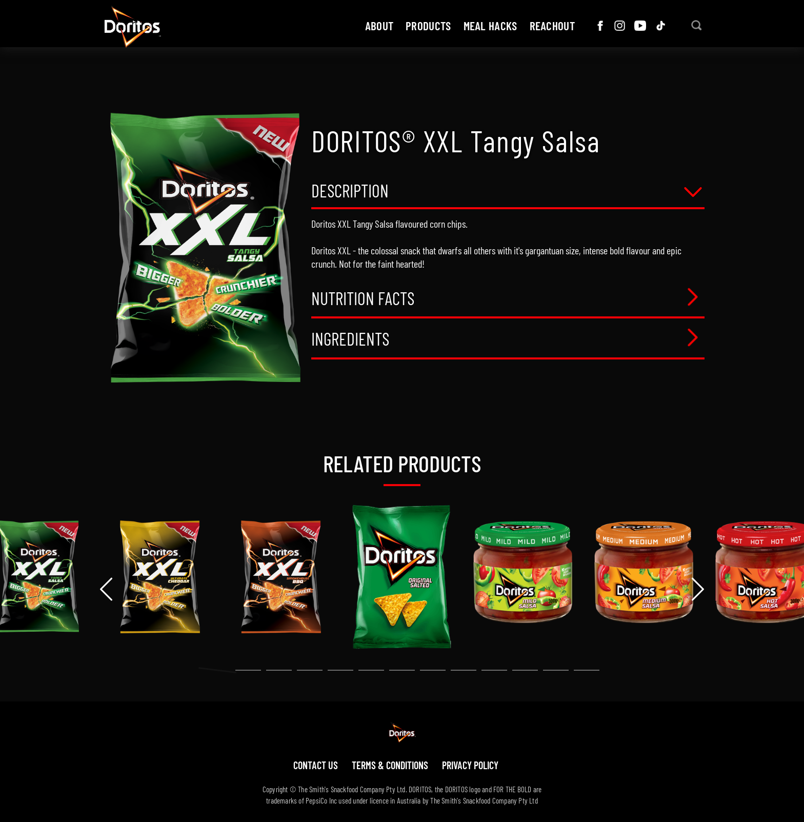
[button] (217, 670)
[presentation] (106, 589)
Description (350, 191)
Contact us (315, 765)
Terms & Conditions (390, 765)
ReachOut (552, 25)
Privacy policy (470, 765)
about (379, 25)
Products (428, 25)
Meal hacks (490, 25)
